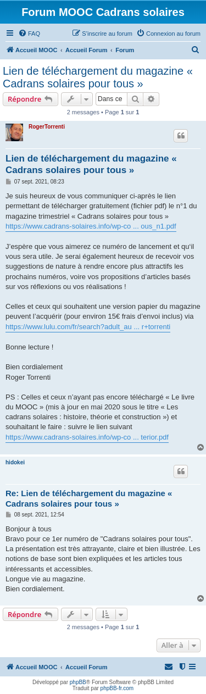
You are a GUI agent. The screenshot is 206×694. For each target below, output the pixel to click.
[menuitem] (29, 33)
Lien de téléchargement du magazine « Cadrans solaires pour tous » (98, 77)
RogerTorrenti (47, 127)
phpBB (78, 682)
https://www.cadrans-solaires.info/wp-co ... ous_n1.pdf (90, 226)
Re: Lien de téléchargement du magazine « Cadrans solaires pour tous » (88, 498)
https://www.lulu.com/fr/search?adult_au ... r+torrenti (87, 327)
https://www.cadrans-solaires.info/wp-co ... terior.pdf (87, 437)
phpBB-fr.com (117, 688)
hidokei (15, 462)
